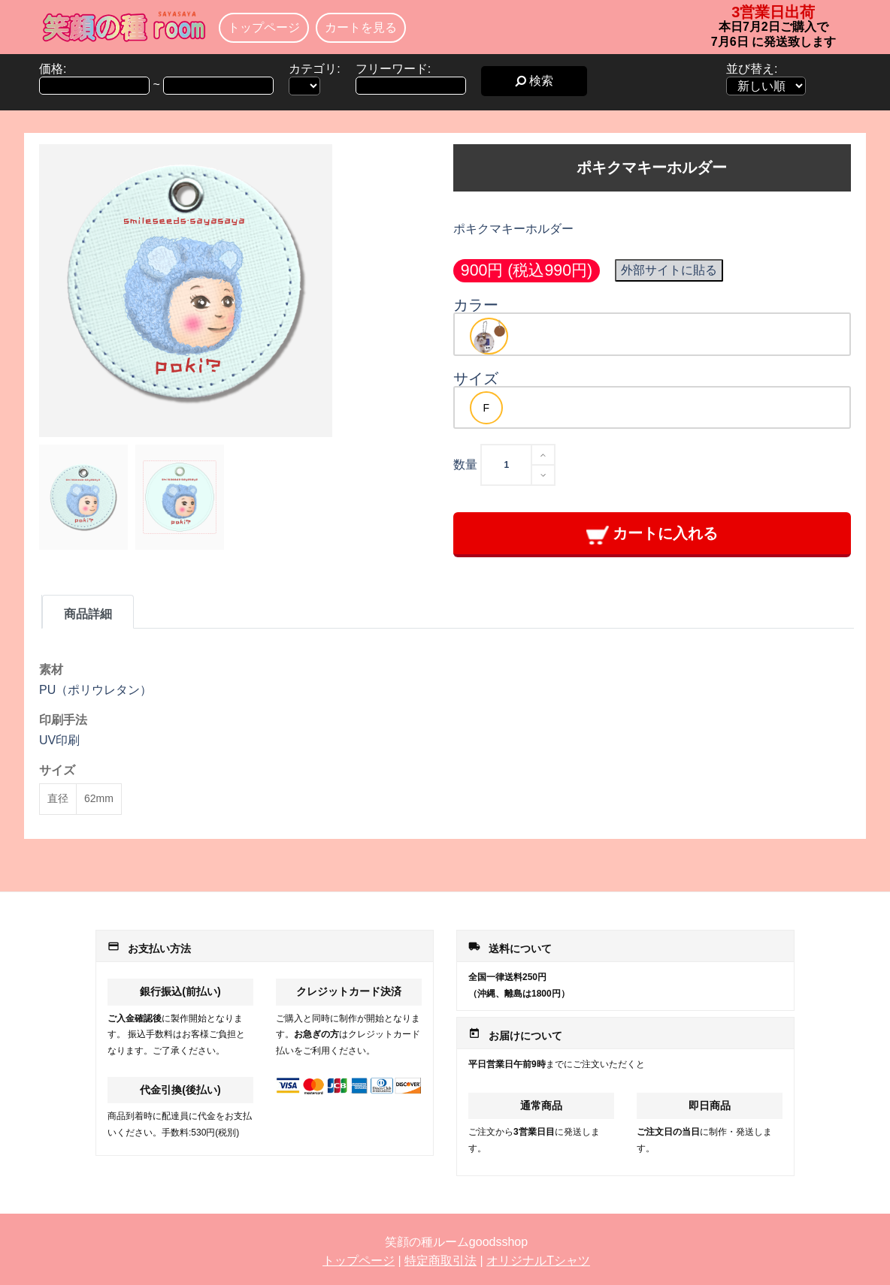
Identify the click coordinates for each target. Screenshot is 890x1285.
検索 (534, 80)
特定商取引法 (440, 1260)
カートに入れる (652, 534)
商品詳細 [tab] (88, 614)
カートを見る (361, 27)
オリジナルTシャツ (538, 1260)
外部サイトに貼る (669, 270)
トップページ (264, 27)
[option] (489, 336)
